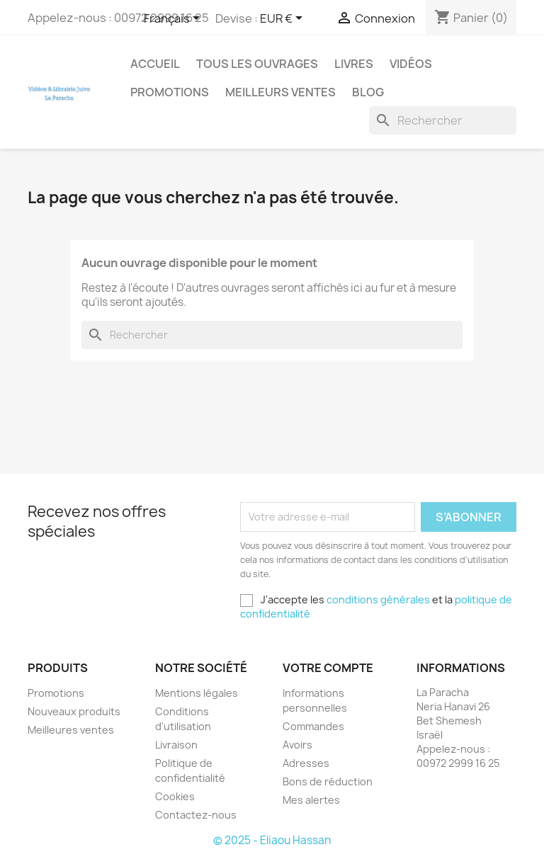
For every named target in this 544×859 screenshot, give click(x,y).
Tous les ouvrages (257, 64)
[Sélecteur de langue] (174, 19)
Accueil (155, 64)
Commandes (313, 726)
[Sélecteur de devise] (283, 19)
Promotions (169, 92)
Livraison (176, 744)
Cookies (175, 796)
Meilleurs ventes (280, 92)
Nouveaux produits (74, 711)
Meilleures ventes (71, 729)
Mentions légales (196, 693)
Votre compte (328, 668)
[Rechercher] (442, 120)
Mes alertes (311, 800)
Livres (353, 64)
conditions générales (378, 599)
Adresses (306, 763)
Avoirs (297, 744)
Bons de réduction (328, 781)
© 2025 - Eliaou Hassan (272, 840)
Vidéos (411, 64)
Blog (368, 92)
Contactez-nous (196, 814)
